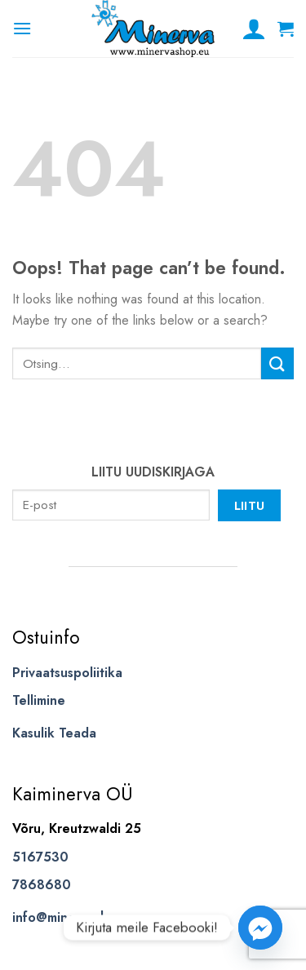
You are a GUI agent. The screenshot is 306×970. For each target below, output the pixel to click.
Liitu (249, 505)
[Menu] (22, 28)
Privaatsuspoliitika (67, 672)
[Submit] (277, 363)
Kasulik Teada (54, 733)
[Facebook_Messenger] (260, 928)
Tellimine (38, 700)
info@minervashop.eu (77, 917)
